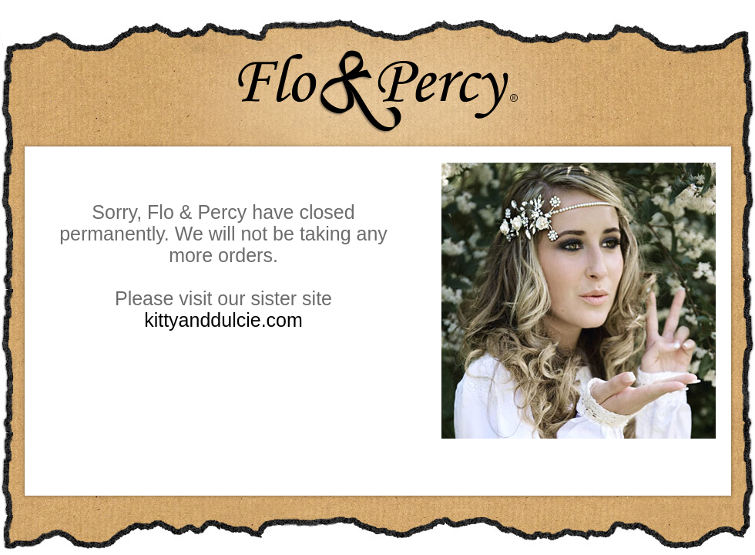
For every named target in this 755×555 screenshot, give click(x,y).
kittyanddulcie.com (223, 320)
